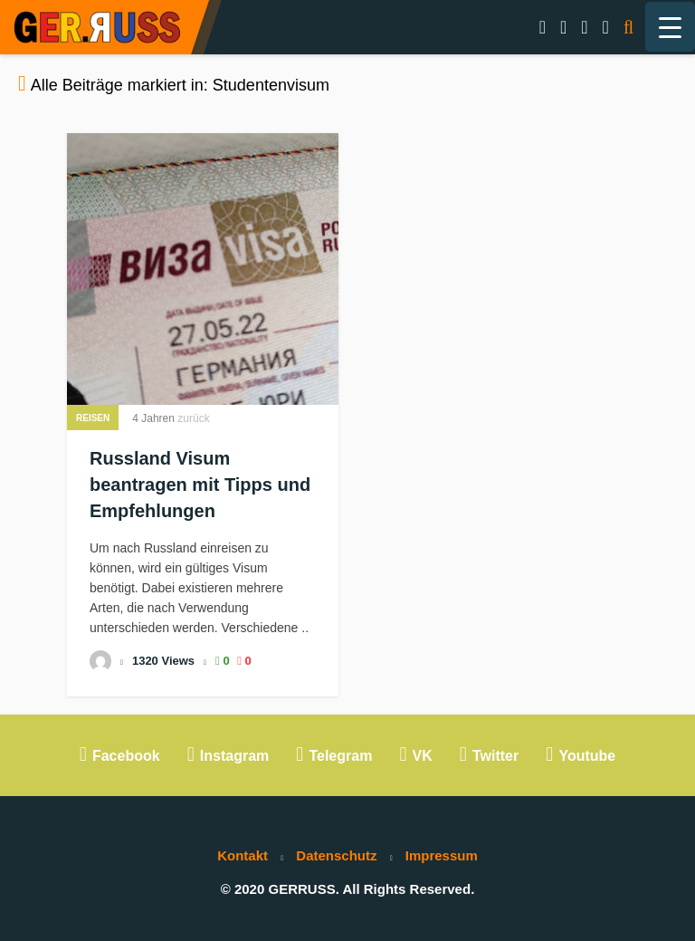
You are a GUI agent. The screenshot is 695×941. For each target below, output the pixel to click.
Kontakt (242, 855)
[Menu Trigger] (670, 27)
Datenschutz (336, 855)
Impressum (441, 855)
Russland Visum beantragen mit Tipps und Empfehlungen (200, 484)
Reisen (92, 418)
